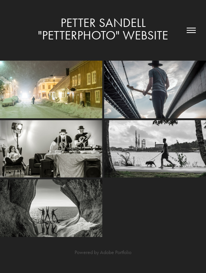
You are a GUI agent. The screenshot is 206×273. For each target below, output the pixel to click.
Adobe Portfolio (115, 252)
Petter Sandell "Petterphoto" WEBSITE (103, 28)
